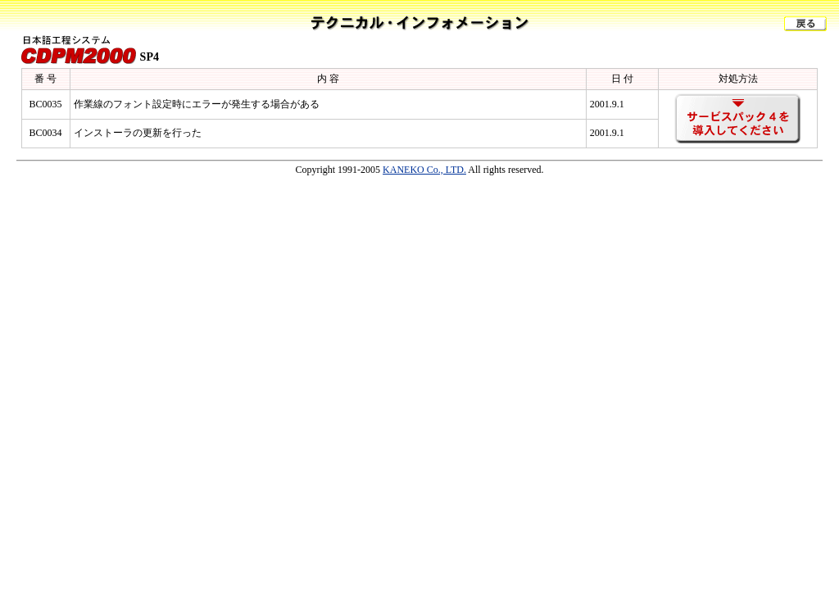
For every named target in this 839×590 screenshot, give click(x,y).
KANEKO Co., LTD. (424, 169)
